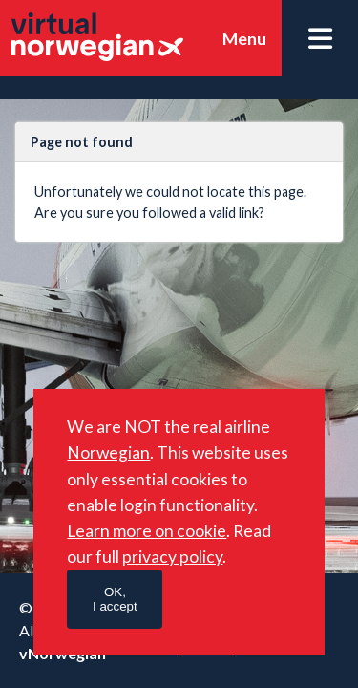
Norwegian (108, 452)
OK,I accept (115, 599)
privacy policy (172, 557)
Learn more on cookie (146, 531)
